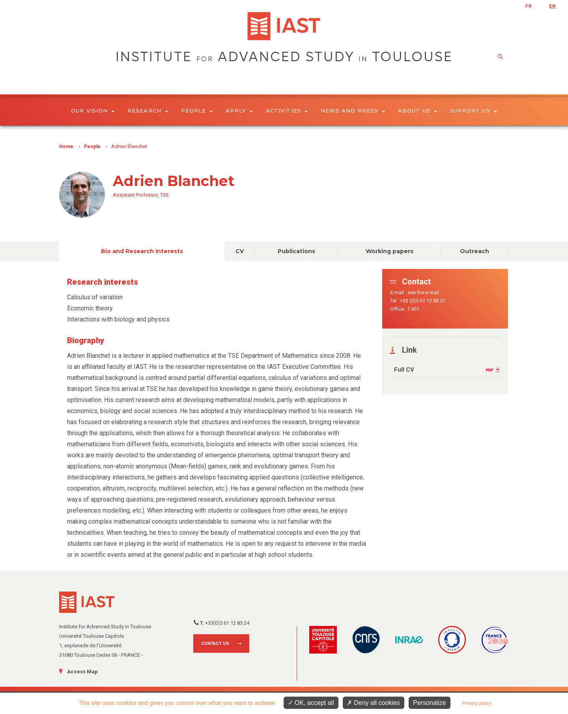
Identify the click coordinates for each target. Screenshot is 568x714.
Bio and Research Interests (142, 251)
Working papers (389, 251)
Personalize (429, 702)
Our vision (92, 110)
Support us (473, 110)
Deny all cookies (373, 702)
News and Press (353, 110)
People (197, 110)
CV (239, 251)
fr (528, 6)
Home (66, 146)
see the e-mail (423, 292)
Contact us (215, 643)
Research (147, 110)
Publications (296, 251)
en (552, 6)
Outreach (474, 251)
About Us (417, 110)
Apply (239, 110)
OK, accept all (311, 702)
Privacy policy (476, 703)
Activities (287, 110)
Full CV (404, 369)
